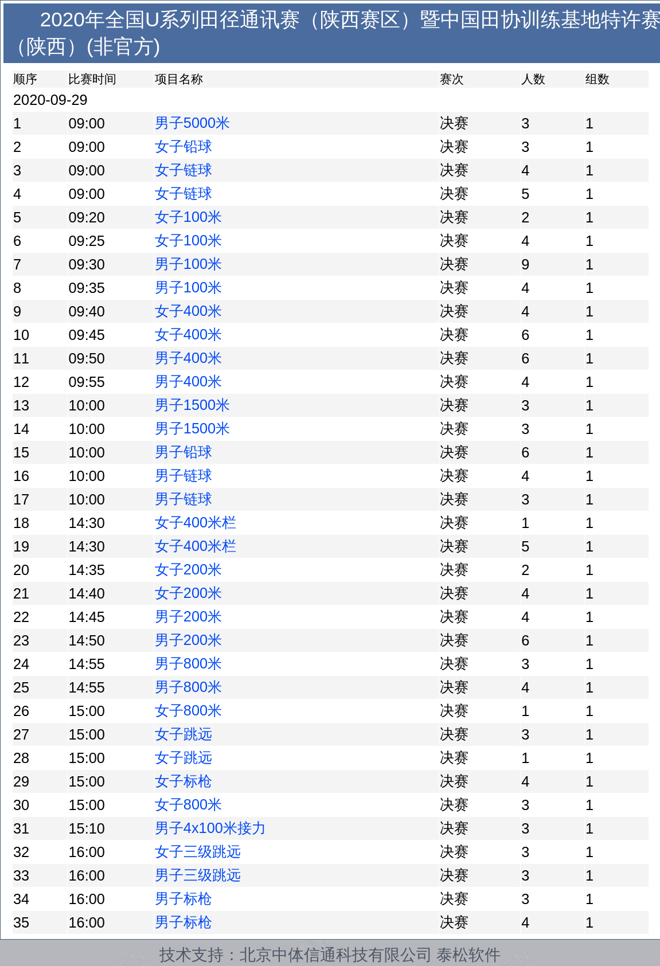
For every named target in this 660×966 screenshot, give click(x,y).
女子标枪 (183, 781)
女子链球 (183, 170)
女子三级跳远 (198, 851)
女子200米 (188, 569)
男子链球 (183, 475)
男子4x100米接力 (210, 828)
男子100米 (188, 264)
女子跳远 (183, 734)
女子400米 (188, 311)
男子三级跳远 (198, 875)
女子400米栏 (195, 522)
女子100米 (188, 217)
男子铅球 (183, 452)
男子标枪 (183, 898)
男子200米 (188, 616)
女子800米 (188, 710)
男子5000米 (192, 123)
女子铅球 (183, 146)
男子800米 (188, 663)
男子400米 (188, 358)
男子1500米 (192, 405)
